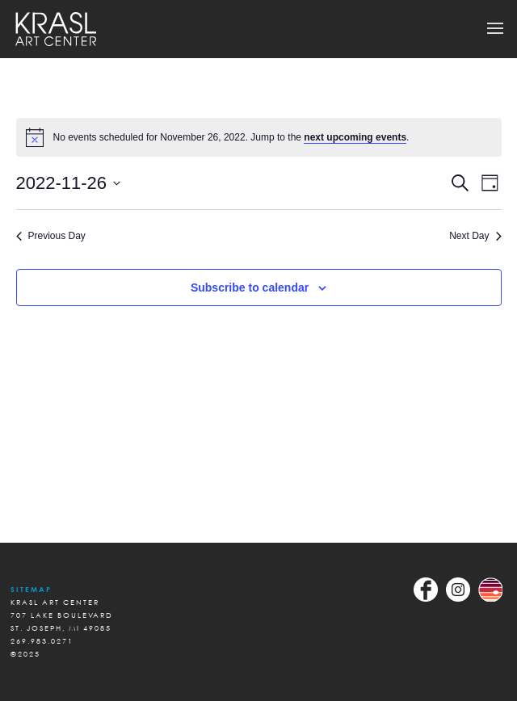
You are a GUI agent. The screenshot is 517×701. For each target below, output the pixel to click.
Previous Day (51, 235)
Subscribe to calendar (250, 287)
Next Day (475, 235)
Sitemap (31, 589)
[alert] (259, 137)
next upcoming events (355, 137)
